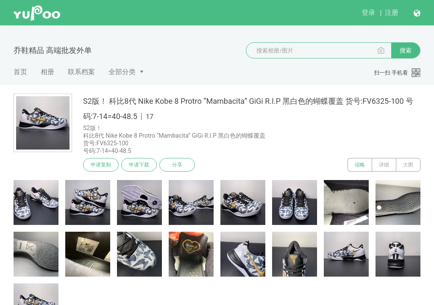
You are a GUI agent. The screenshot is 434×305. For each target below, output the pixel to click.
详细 (384, 165)
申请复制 (101, 165)
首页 (20, 72)
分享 (177, 165)
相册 (47, 72)
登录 (368, 12)
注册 (391, 12)
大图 (408, 165)
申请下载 (139, 165)
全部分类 (122, 72)
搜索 (406, 50)
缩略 (360, 165)
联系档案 (81, 72)
